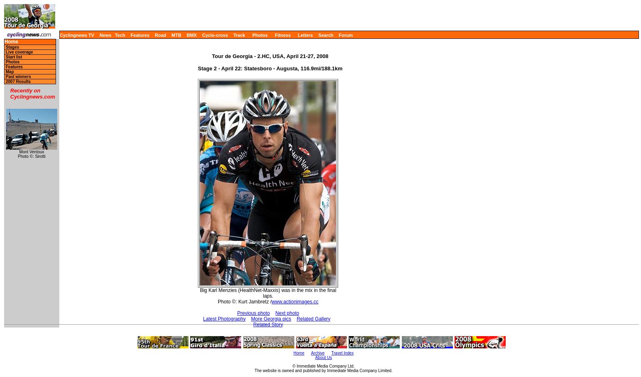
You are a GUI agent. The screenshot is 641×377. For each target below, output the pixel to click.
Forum (346, 35)
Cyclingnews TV (77, 35)
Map (10, 72)
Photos (259, 35)
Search (326, 35)
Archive (318, 353)
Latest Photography (224, 319)
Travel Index (343, 353)
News (106, 35)
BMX (192, 35)
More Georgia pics (271, 319)
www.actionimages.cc (294, 302)
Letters (305, 35)
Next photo (287, 313)
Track (239, 35)
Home (11, 42)
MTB (177, 35)
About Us (323, 357)
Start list (14, 57)
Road (160, 35)
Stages (12, 47)
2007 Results (18, 81)
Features (140, 35)
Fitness (283, 35)
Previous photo (253, 313)
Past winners (18, 76)
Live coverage (19, 52)
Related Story (268, 325)
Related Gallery (314, 319)
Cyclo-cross (215, 35)
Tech (120, 35)
